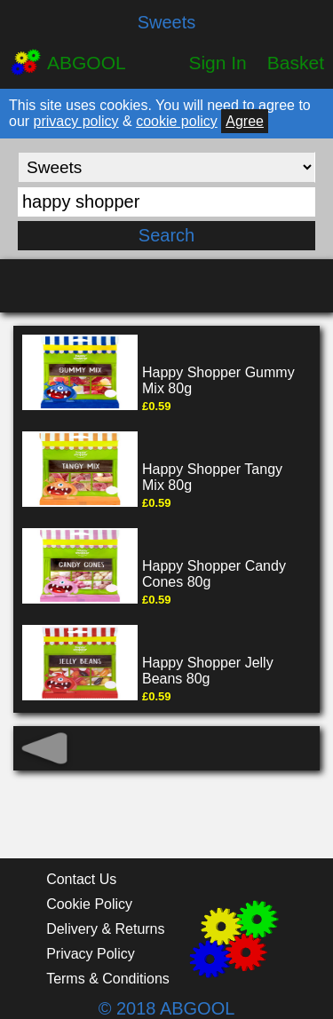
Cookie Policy (89, 904)
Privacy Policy (90, 953)
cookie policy (177, 121)
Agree (245, 121)
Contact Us (81, 879)
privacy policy (76, 121)
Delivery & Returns (105, 928)
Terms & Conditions (108, 978)
